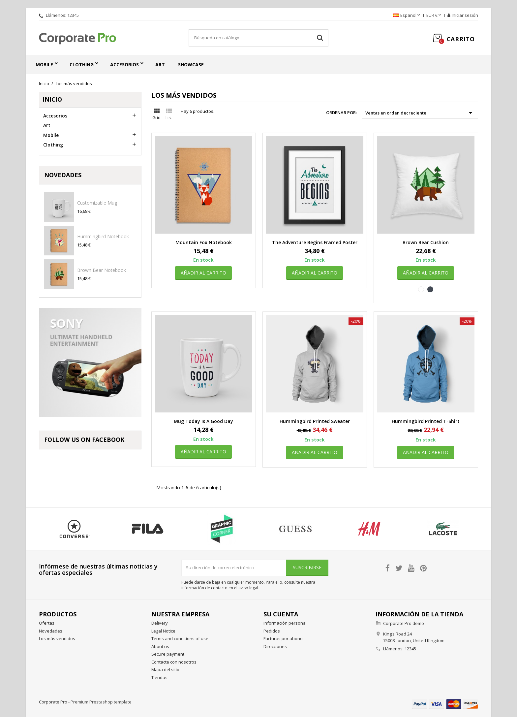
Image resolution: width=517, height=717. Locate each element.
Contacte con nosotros (174, 662)
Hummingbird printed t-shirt (426, 421)
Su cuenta (280, 614)
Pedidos (271, 631)
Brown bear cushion (426, 242)
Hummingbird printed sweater (315, 421)
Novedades (50, 631)
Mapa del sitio (165, 669)
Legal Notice (163, 631)
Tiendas (159, 677)
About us (160, 646)
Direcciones (275, 646)
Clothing (82, 64)
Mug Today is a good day (203, 421)
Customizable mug (97, 203)
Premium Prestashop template (101, 702)
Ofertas (46, 623)
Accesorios (124, 64)
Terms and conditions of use (179, 638)
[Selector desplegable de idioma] (407, 15)
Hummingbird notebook (103, 236)
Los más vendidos (57, 638)
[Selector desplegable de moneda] (434, 15)
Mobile (44, 64)
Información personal (285, 623)
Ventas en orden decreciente (419, 113)
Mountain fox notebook (203, 242)
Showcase (191, 64)
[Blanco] (421, 289)
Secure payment (167, 654)
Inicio (52, 99)
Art (160, 64)
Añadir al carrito (203, 273)
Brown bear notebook (101, 270)
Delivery (159, 623)
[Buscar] (258, 38)
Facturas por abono (283, 638)
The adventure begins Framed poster (314, 242)
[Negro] (430, 289)
